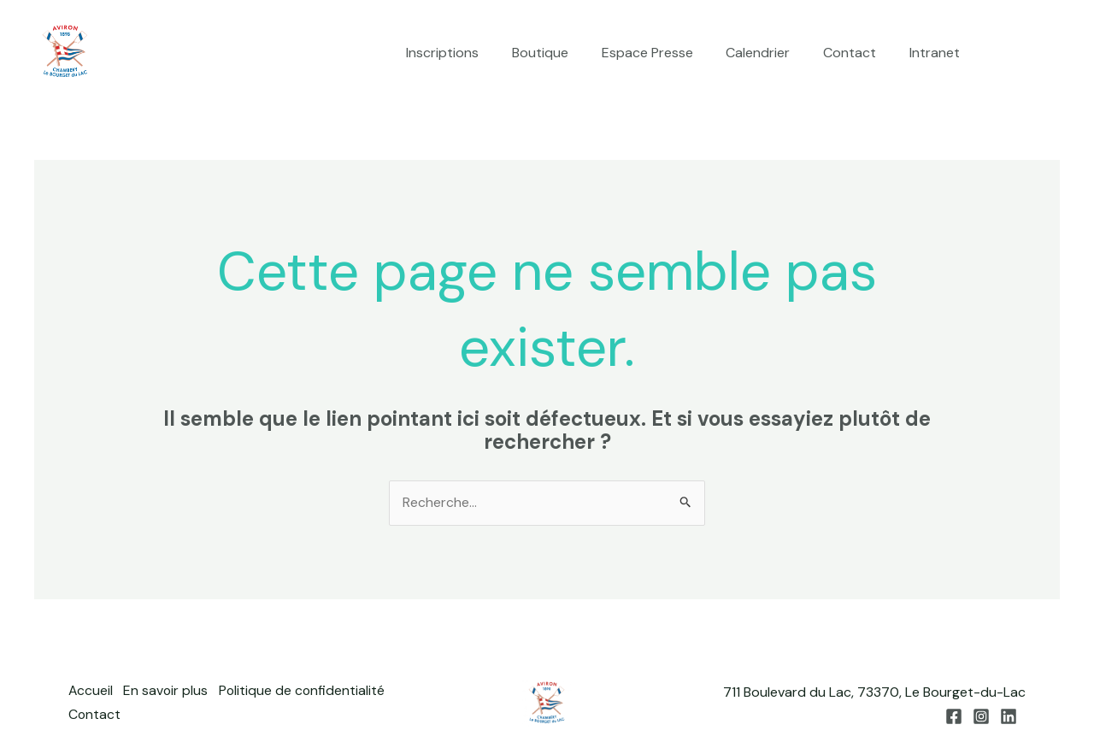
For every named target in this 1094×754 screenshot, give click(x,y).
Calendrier (772, 53)
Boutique (566, 53)
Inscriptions (474, 53)
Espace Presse (667, 53)
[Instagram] (1026, 54)
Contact (858, 53)
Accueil (91, 692)
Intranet (937, 53)
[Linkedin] (1052, 54)
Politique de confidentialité (308, 692)
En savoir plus (169, 692)
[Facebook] (1001, 54)
